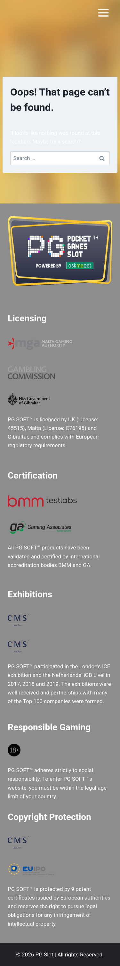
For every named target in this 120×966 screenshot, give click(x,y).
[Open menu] (103, 12)
